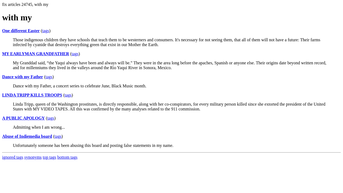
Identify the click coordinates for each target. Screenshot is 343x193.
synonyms (33, 157)
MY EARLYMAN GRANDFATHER (35, 53)
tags (45, 30)
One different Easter (21, 30)
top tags (49, 157)
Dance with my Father (22, 77)
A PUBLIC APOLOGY (23, 118)
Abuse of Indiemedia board (27, 136)
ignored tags (12, 157)
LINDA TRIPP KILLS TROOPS (32, 95)
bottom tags (67, 157)
